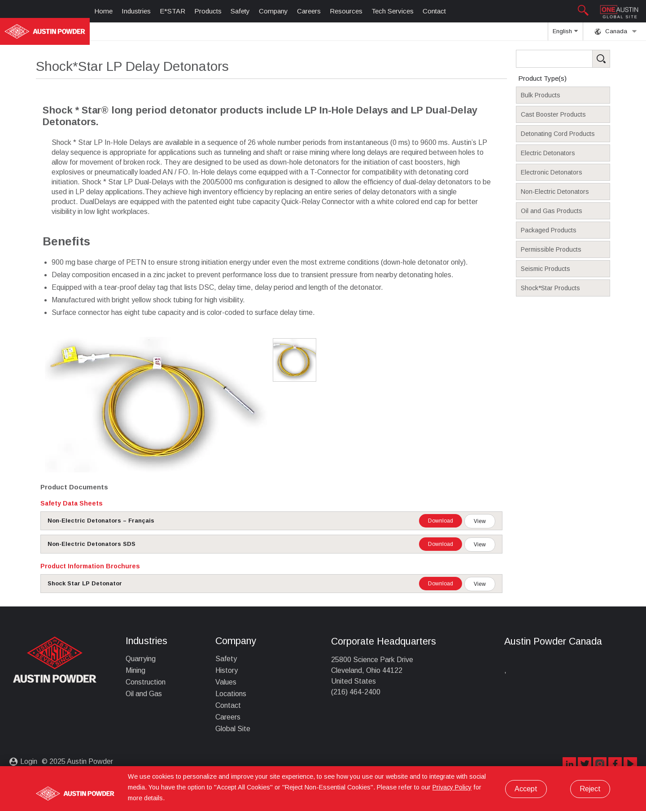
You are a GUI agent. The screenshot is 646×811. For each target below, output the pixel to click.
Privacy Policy (451, 787)
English (565, 34)
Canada (615, 31)
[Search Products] (577, 59)
